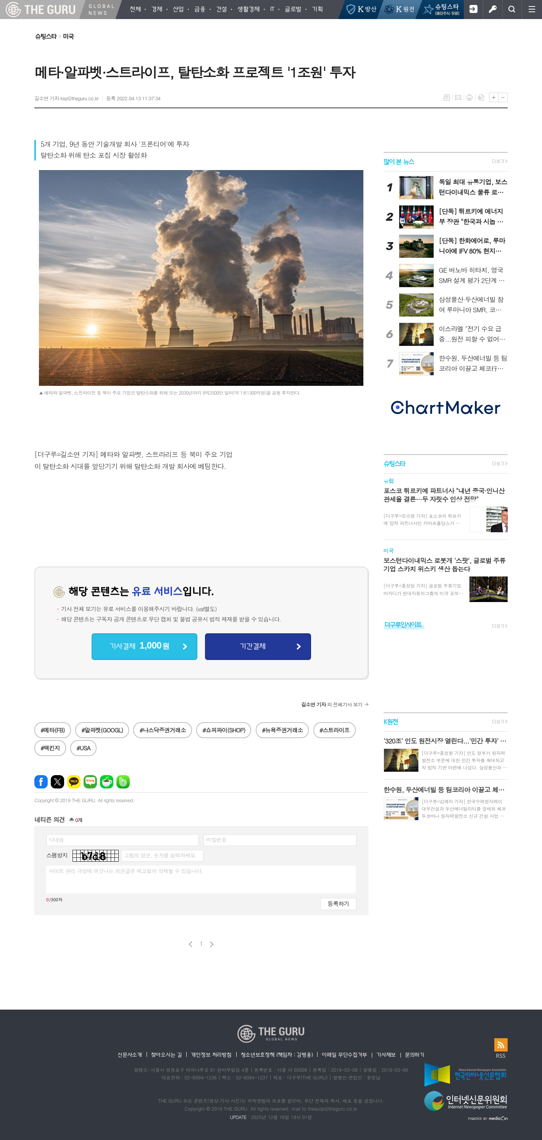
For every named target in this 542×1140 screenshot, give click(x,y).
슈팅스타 (45, 36)
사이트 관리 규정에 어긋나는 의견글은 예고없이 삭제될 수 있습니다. (126, 870)
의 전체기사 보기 (332, 704)
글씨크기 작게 (503, 97)
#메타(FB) (52, 730)
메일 (458, 97)
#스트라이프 (334, 730)
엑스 (57, 781)
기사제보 (386, 1054)
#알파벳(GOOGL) (102, 730)
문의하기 (414, 1054)
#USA (83, 748)
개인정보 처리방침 (211, 1054)
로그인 (492, 9)
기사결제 (139, 645)
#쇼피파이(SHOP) (223, 730)
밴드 (123, 781)
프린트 (469, 97)
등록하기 (338, 903)
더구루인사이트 (403, 624)
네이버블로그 (90, 781)
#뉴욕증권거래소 (282, 730)
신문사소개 (130, 1054)
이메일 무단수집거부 (344, 1054)
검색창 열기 (512, 9)
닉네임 (56, 839)
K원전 (391, 722)
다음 (211, 944)
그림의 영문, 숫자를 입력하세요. (160, 855)
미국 (68, 36)
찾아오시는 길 (166, 1054)
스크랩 (481, 97)
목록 (446, 97)
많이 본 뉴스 (399, 161)
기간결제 (253, 645)
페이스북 (41, 781)
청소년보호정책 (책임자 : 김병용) (277, 1054)
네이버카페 (106, 781)
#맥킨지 (50, 748)
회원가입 (473, 9)
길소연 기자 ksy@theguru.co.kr (66, 98)
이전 (190, 944)
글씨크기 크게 (493, 97)
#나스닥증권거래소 (162, 730)
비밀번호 (216, 839)
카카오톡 (74, 781)
